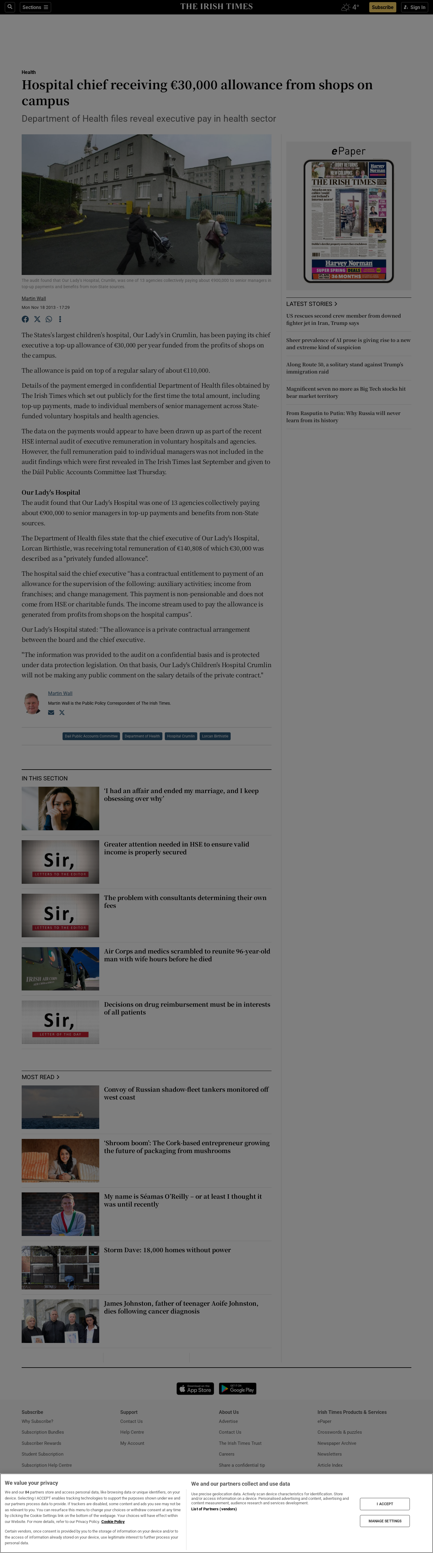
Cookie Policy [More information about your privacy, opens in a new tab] (113, 1521)
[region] (216, 1513)
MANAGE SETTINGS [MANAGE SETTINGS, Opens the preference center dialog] (385, 1521)
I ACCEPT (385, 1504)
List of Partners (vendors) (214, 1509)
